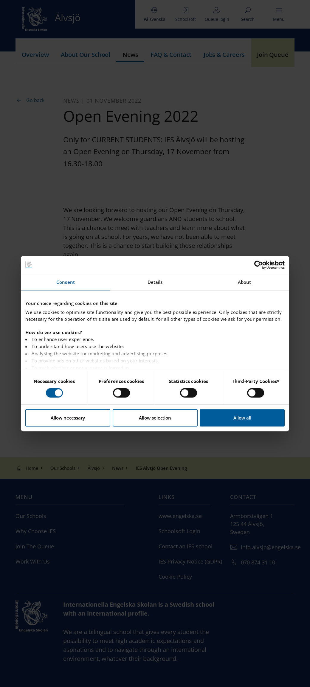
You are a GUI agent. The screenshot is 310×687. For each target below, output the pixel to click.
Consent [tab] (65, 282)
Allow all (242, 418)
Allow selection (155, 418)
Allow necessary (68, 418)
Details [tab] (155, 282)
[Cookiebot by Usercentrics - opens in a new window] (258, 264)
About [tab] (244, 282)
